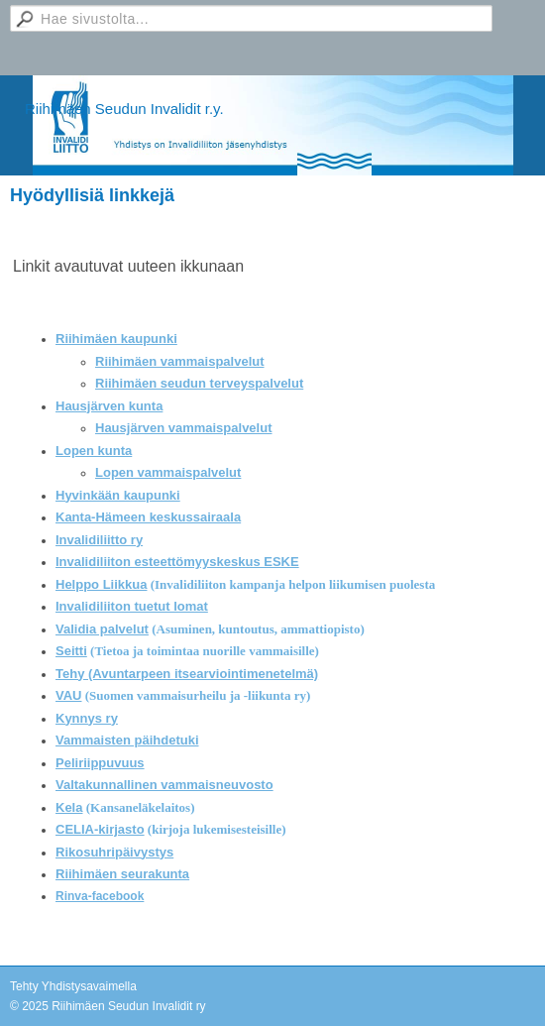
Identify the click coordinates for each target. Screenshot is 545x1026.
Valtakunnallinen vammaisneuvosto (164, 784)
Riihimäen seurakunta (122, 873)
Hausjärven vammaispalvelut (183, 427)
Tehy (71, 673)
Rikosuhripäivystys (114, 852)
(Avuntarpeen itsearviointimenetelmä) (203, 673)
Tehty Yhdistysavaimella (73, 986)
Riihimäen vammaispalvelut (180, 361)
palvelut (279, 383)
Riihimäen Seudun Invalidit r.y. (124, 108)
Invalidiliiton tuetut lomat (131, 606)
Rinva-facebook (99, 896)
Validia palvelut (102, 629)
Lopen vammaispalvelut (168, 472)
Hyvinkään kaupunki (117, 495)
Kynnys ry (86, 718)
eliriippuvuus (104, 762)
